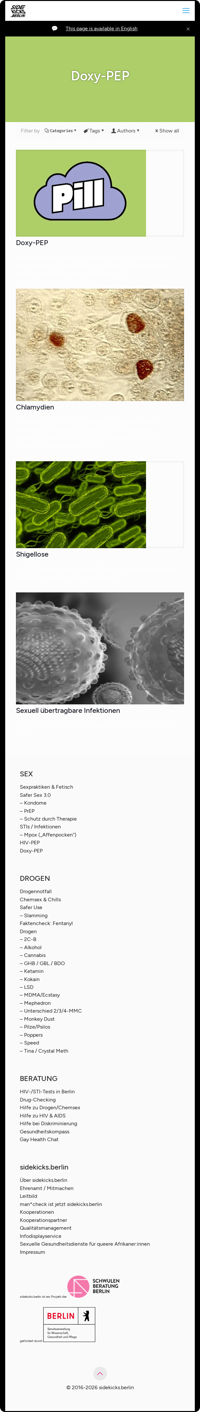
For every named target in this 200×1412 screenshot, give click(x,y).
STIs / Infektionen (40, 827)
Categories (61, 130)
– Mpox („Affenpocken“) (48, 835)
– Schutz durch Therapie (48, 819)
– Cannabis (33, 955)
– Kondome (33, 803)
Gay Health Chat (39, 1139)
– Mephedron (35, 1003)
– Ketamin (32, 971)
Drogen (28, 931)
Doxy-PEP (32, 242)
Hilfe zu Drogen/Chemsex (50, 1107)
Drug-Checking (38, 1100)
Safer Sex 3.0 (35, 795)
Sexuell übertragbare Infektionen (68, 710)
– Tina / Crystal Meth (44, 1051)
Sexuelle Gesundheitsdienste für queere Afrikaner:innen (85, 1244)
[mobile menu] (186, 10)
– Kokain (30, 979)
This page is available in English (102, 28)
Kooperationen (37, 1212)
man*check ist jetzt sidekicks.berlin (61, 1204)
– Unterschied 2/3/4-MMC (51, 1011)
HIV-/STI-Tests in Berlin (47, 1091)
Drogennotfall (36, 891)
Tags (94, 131)
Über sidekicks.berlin (43, 1180)
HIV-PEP (30, 842)
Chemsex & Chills (40, 899)
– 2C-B (28, 939)
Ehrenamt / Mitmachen (46, 1188)
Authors (125, 131)
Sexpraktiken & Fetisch (46, 787)
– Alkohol (31, 947)
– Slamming (33, 915)
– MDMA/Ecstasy (40, 995)
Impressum (32, 1252)
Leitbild (28, 1196)
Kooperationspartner (43, 1220)
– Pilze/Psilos (35, 1027)
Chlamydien (35, 407)
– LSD (26, 987)
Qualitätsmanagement (46, 1228)
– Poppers (31, 1035)
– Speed (29, 1043)
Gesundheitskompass (44, 1131)
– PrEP (27, 811)
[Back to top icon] (100, 1373)
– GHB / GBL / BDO (42, 963)
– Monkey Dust (37, 1019)
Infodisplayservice (40, 1236)
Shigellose (32, 554)
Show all (166, 131)
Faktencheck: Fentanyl (46, 923)
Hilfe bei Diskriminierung (48, 1123)
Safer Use (31, 907)
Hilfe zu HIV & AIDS (43, 1116)
